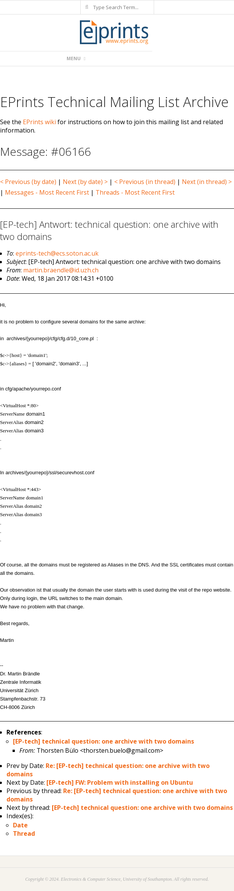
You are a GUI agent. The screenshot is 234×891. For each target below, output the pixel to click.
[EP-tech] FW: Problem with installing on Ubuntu (119, 782)
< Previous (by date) (28, 182)
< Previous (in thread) (144, 182)
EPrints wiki (39, 122)
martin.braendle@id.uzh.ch (61, 270)
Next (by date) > (85, 182)
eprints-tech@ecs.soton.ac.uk (57, 253)
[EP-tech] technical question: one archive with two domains (103, 741)
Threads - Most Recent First (135, 192)
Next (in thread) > (207, 182)
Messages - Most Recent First (47, 192)
